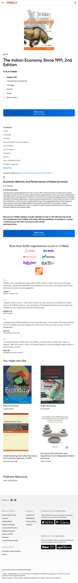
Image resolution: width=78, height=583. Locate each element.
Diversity (5, 537)
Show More (7, 168)
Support (30, 511)
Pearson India (12, 97)
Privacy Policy (31, 521)
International (8, 547)
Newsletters (30, 518)
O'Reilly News (7, 521)
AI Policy (29, 525)
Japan (4, 554)
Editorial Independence (32, 578)
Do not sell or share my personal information (16, 570)
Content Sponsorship (10, 540)
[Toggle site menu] (2, 2)
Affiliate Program (8, 531)
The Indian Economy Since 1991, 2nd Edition (36, 173)
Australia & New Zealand (11, 551)
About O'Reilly (8, 511)
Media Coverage (8, 525)
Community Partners (9, 528)
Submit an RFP (7, 534)
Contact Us (30, 515)
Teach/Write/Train (9, 515)
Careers (5, 518)
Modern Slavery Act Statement (51, 578)
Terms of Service (7, 578)
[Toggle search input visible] (75, 2)
